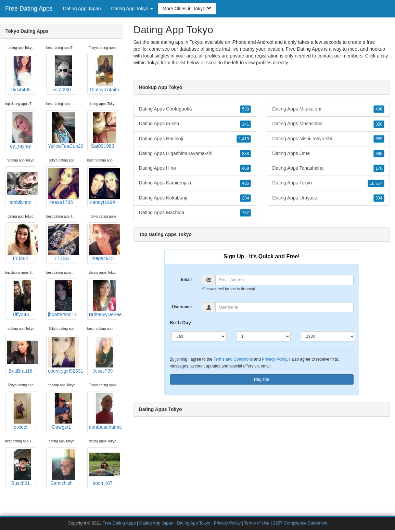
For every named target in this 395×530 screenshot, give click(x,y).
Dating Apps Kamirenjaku (195, 183)
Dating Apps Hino (195, 168)
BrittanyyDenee (103, 298)
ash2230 (62, 73)
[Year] (328, 336)
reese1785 (62, 186)
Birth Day (180, 322)
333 (245, 153)
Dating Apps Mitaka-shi (328, 109)
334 (378, 198)
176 (378, 168)
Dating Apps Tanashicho (328, 168)
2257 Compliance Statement (300, 523)
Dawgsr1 (62, 411)
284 (245, 198)
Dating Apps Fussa (195, 124)
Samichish (62, 467)
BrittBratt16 (21, 355)
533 (245, 109)
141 (245, 124)
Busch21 (21, 467)
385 (378, 153)
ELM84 (21, 242)
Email (186, 279)
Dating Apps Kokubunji (195, 198)
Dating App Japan (82, 8)
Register (261, 379)
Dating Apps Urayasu (328, 198)
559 (378, 139)
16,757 (376, 183)
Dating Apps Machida (195, 213)
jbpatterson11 (62, 298)
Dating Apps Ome (328, 153)
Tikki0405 (21, 73)
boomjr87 (103, 467)
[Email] (284, 280)
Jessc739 (103, 355)
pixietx (21, 411)
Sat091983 (103, 130)
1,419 (244, 139)
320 (378, 124)
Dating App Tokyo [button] (132, 8)
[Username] (284, 307)
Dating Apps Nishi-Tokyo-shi (328, 139)
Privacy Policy (274, 359)
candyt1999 (103, 186)
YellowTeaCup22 (62, 130)
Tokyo (153, 62)
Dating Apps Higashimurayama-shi (195, 153)
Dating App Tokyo (194, 523)
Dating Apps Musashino (328, 124)
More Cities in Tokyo (187, 8)
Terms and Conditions (233, 359)
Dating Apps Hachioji (195, 139)
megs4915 (103, 242)
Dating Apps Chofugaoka (195, 109)
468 (245, 168)
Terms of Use (256, 523)
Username (182, 307)
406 (378, 109)
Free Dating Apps (29, 8)
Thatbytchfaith (103, 73)
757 (245, 212)
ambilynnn (21, 186)
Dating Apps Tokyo (328, 183)
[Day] (263, 336)
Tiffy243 (21, 298)
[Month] (198, 336)
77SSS (62, 242)
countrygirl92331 (62, 355)
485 (245, 183)
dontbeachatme (103, 411)
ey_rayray (21, 130)
